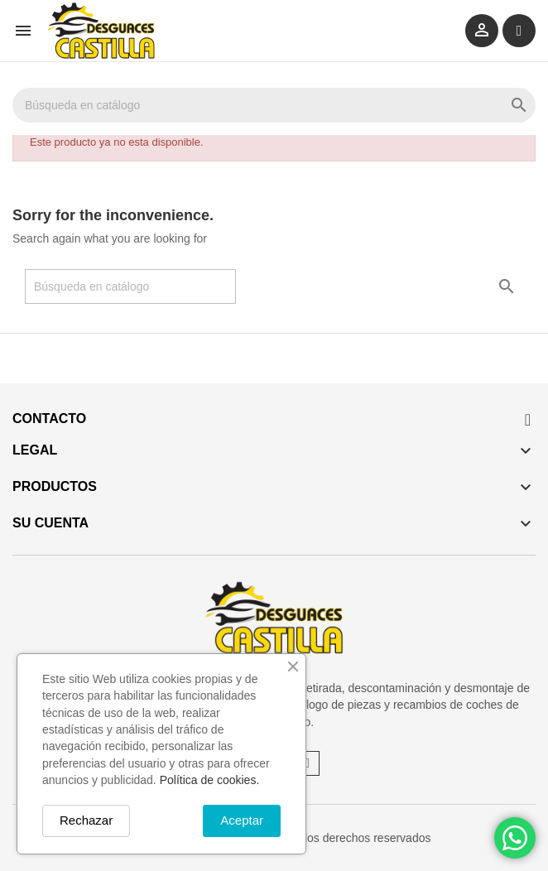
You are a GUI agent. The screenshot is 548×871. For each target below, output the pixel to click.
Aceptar (241, 820)
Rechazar (86, 820)
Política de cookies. (210, 780)
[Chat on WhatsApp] (515, 838)
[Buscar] (274, 105)
